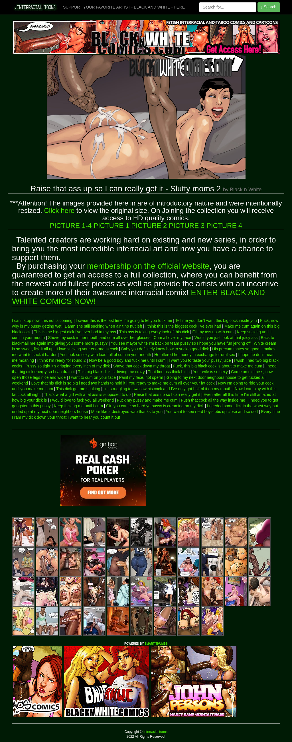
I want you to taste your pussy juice (200, 360)
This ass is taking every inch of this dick (154, 332)
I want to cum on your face (92, 377)
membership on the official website (148, 266)
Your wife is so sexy (210, 371)
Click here (59, 210)
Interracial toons (155, 732)
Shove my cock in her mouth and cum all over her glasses (99, 337)
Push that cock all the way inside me (213, 400)
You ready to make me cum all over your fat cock (172, 383)
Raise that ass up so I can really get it (167, 394)
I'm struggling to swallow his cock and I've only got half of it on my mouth (168, 389)
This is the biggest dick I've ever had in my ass (75, 332)
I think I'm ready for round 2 (61, 360)
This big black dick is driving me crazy (111, 371)
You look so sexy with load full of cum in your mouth (105, 354)
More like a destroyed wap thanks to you (127, 411)
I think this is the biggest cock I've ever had (183, 326)
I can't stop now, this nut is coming (42, 320)
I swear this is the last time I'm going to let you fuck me (124, 320)
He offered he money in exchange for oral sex (194, 354)
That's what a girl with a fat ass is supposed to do (87, 394)
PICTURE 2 (149, 225)
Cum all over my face (172, 337)
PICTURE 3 (186, 225)
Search (268, 7)
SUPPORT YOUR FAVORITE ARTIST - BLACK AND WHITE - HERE (124, 7)
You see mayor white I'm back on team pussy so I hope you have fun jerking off (181, 343)
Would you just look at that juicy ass (226, 337)
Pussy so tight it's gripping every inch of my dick (67, 366)
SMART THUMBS (156, 643)
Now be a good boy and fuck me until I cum (127, 360)
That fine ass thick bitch (169, 371)
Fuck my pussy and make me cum (147, 400)
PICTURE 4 (224, 225)
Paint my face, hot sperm (141, 377)
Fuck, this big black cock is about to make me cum (217, 366)
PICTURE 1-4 (71, 225)
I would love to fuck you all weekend (82, 400)
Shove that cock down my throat (141, 366)
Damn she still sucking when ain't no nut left (103, 326)
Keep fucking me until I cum (78, 406)
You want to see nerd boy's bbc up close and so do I (212, 411)
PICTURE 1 (111, 225)
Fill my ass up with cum (213, 332)
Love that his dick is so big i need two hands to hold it (78, 383)
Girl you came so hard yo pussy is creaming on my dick (155, 406)
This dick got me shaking (78, 389)
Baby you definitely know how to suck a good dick (165, 349)
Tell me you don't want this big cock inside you (216, 320)
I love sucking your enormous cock (87, 349)
